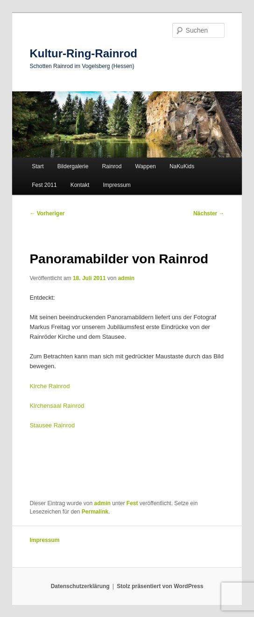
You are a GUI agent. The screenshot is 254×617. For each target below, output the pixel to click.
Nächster (209, 213)
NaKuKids (181, 166)
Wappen (145, 166)
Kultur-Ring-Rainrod (83, 53)
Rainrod (111, 166)
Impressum (116, 185)
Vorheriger (46, 213)
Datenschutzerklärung (80, 586)
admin (126, 278)
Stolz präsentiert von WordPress (160, 586)
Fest (132, 503)
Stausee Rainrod (52, 425)
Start (37, 166)
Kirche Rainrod (49, 386)
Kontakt (80, 185)
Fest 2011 (44, 185)
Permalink (95, 511)
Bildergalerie (73, 166)
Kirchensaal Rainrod (56, 405)
